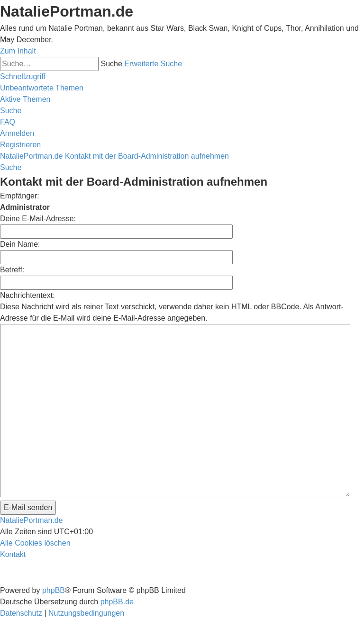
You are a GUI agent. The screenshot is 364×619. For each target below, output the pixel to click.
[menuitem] (41, 88)
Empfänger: (19, 196)
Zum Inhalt (18, 51)
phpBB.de (117, 602)
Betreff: (12, 270)
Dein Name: (20, 244)
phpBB (53, 590)
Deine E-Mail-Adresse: (38, 219)
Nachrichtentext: (27, 295)
